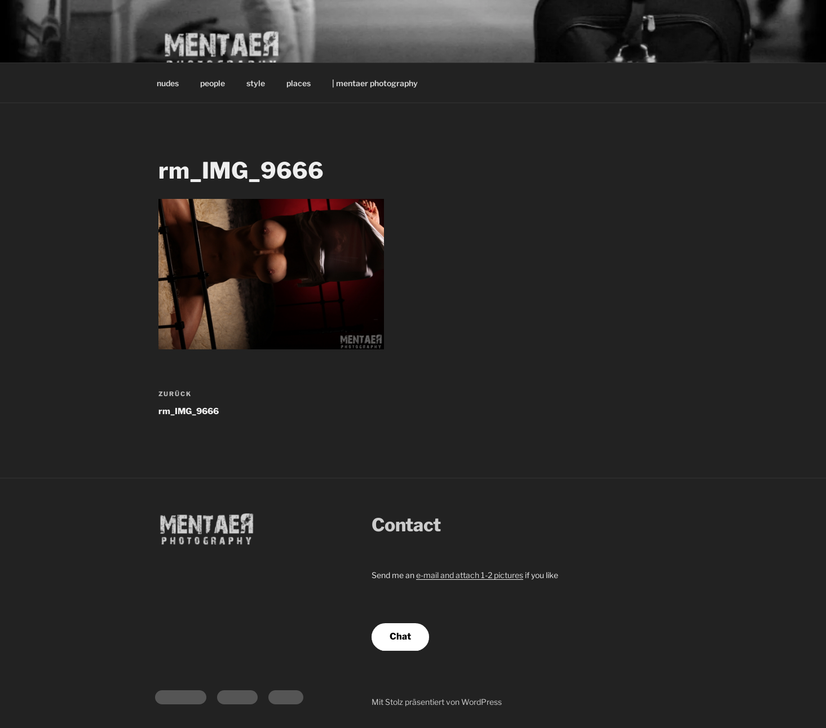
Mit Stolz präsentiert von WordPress (437, 702)
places (298, 83)
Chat (400, 636)
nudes (168, 83)
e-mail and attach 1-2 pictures (469, 575)
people (212, 83)
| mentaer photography (375, 83)
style (255, 83)
